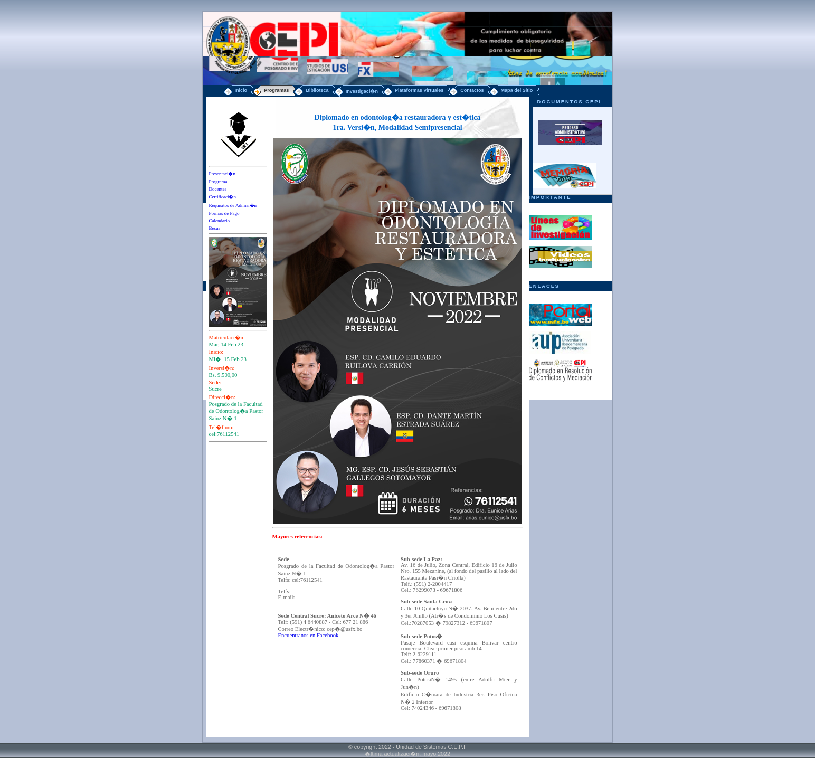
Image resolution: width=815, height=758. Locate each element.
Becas (215, 228)
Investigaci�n (362, 91)
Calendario (219, 220)
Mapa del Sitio (517, 90)
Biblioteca (317, 90)
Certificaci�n (222, 197)
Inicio (241, 90)
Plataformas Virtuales (419, 90)
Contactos (472, 90)
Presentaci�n (222, 173)
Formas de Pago (224, 213)
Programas (276, 90)
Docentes (218, 189)
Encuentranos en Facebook (308, 635)
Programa (218, 181)
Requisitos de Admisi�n (233, 205)
